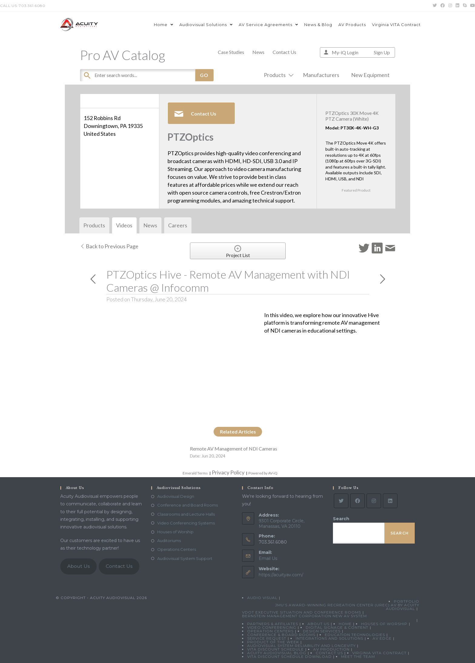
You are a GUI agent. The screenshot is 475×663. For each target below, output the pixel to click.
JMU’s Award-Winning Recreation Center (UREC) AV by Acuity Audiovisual (347, 607)
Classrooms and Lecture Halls (186, 514)
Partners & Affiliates (272, 623)
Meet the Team (358, 656)
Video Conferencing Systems (186, 523)
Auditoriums (169, 540)
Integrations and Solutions (329, 638)
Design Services (321, 631)
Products (277, 75)
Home (345, 623)
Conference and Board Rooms (187, 505)
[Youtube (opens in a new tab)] (471, 6)
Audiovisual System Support (184, 558)
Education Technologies (355, 634)
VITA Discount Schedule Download (289, 656)
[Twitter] (341, 501)
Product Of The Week (273, 642)
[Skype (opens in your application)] (464, 6)
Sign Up (382, 52)
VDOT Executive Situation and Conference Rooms (301, 612)
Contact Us (284, 52)
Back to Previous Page (109, 246)
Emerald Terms (195, 473)
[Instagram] (374, 501)
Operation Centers (270, 631)
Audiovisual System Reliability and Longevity (301, 645)
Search (341, 518)
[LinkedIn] (390, 501)
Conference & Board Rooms (281, 634)
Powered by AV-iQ (262, 473)
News (258, 52)
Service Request (266, 638)
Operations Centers (176, 549)
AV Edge (382, 638)
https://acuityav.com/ (281, 575)
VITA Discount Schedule (275, 649)
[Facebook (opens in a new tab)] (443, 6)
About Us (78, 566)
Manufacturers (321, 75)
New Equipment (370, 75)
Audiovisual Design (175, 496)
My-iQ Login (345, 52)
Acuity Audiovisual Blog (276, 653)
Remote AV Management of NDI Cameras (233, 448)
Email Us (268, 558)
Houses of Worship (175, 531)
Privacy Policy (228, 472)
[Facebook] (357, 501)
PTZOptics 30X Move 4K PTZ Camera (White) (352, 116)
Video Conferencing (271, 627)
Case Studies (231, 52)
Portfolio (406, 601)
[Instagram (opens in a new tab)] (450, 6)
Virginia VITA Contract (379, 653)
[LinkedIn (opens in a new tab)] (457, 6)
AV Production (331, 649)
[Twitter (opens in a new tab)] (435, 6)
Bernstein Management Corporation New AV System (304, 616)
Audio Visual (262, 597)
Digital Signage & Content (337, 627)
